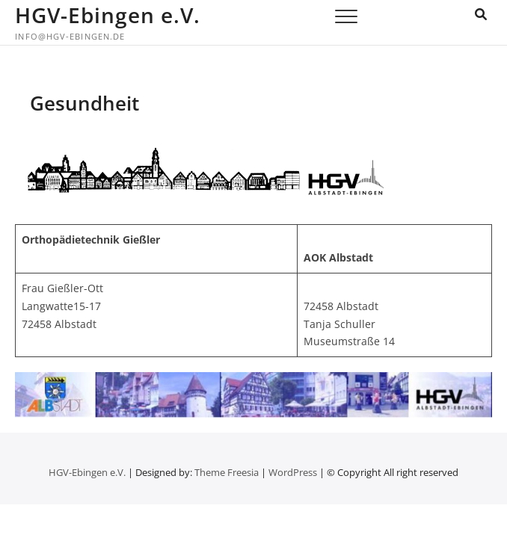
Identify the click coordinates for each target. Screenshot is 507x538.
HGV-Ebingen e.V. (107, 15)
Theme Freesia (226, 472)
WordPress (292, 472)
